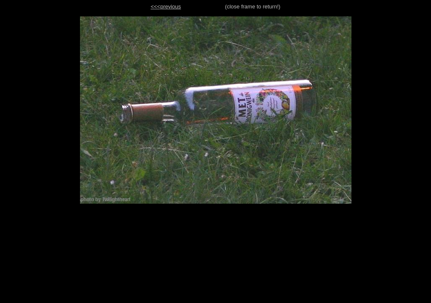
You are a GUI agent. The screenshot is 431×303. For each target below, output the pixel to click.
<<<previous (166, 6)
